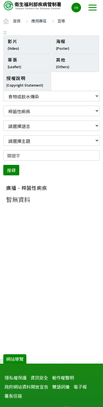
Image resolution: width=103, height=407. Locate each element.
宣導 (61, 21)
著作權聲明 (63, 377)
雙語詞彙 (61, 386)
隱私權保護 (16, 377)
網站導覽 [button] (15, 359)
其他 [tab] (62, 62)
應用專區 (39, 21)
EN (76, 7)
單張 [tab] (14, 62)
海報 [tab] (62, 44)
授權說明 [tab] (24, 81)
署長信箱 (13, 395)
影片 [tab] (13, 44)
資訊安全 (39, 377)
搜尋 (11, 170)
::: (5, 32)
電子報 (80, 386)
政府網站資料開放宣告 (26, 386)
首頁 (17, 21)
